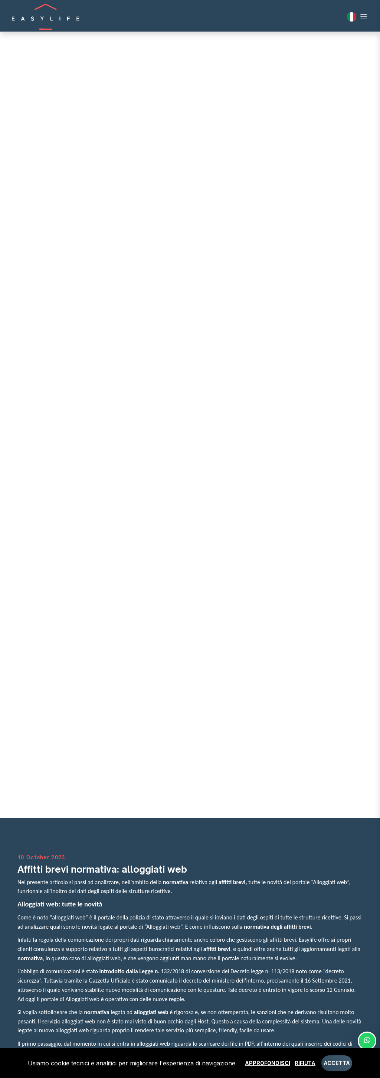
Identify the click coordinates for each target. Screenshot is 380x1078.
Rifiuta (305, 1063)
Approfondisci (267, 1063)
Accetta (337, 1063)
